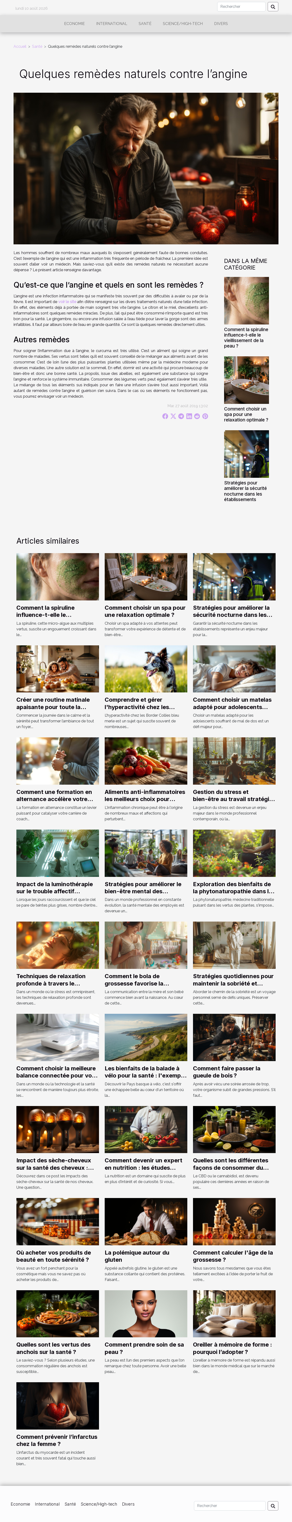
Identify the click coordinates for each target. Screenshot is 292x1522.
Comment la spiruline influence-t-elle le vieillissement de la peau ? (246, 338)
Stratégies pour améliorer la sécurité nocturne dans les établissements (245, 491)
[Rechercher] (241, 6)
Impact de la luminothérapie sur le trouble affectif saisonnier (54, 891)
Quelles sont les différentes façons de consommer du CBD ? (230, 1167)
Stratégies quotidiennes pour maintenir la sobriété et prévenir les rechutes (233, 983)
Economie (74, 23)
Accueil (20, 46)
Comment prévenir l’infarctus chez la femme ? (56, 1440)
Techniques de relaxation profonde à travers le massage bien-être (51, 983)
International (111, 23)
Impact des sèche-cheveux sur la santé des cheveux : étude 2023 (53, 1167)
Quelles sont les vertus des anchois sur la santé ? (53, 1348)
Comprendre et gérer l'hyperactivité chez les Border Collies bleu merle (139, 707)
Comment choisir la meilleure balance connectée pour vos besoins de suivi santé (56, 1075)
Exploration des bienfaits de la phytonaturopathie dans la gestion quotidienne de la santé (232, 895)
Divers (221, 23)
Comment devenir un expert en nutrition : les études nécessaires (143, 1167)
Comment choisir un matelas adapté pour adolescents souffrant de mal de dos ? (232, 707)
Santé (145, 23)
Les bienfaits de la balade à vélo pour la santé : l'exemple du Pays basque (145, 1075)
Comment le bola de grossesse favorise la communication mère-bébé (142, 983)
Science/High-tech (183, 23)
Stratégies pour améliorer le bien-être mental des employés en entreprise (143, 891)
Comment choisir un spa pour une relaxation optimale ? (246, 414)
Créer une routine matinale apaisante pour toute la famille (53, 707)
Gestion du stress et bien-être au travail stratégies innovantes (234, 799)
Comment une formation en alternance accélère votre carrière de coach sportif (54, 799)
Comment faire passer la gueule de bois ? (226, 1072)
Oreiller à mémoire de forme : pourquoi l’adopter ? (232, 1348)
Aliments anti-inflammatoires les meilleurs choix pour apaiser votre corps (145, 799)
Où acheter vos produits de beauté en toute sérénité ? (53, 1256)
